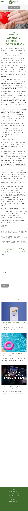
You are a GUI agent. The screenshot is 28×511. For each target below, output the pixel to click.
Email (2, 263)
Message (3, 272)
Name (2, 254)
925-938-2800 (16, 491)
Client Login (14, 7)
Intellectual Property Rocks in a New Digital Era (13, 387)
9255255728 (16, 493)
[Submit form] (5, 286)
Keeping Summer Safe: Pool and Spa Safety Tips (13, 354)
